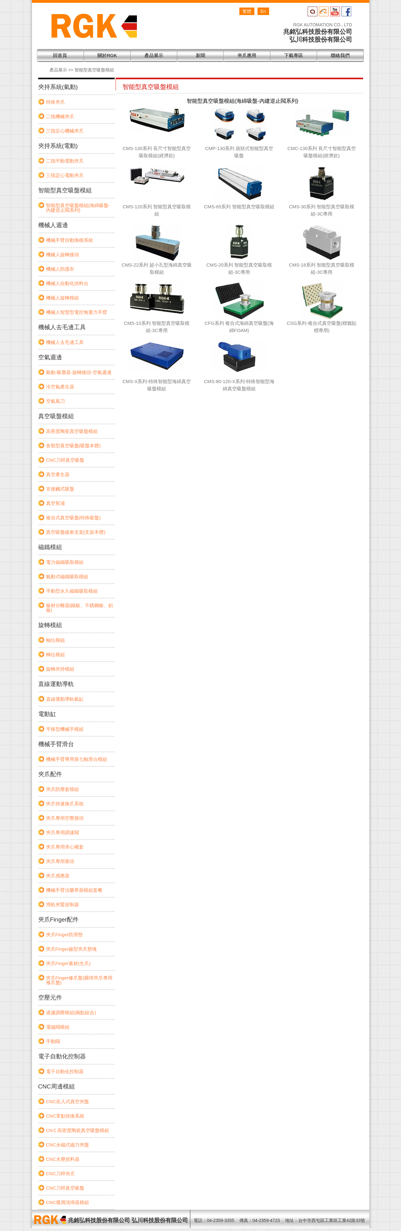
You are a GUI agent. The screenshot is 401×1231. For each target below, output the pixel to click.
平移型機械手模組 (65, 729)
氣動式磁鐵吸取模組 (67, 576)
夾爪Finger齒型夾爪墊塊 (71, 949)
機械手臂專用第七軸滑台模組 (76, 759)
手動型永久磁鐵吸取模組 (72, 591)
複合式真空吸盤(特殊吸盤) (73, 517)
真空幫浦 (55, 503)
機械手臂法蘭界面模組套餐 (74, 890)
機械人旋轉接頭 (62, 254)
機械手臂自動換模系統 (69, 240)
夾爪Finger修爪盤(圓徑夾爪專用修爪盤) (79, 980)
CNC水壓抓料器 (63, 1159)
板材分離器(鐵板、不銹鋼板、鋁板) (79, 608)
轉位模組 (55, 654)
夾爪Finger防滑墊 (64, 934)
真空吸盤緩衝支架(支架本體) (76, 532)
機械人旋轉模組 (62, 297)
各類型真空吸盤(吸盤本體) (73, 445)
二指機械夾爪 (60, 116)
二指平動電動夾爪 (65, 161)
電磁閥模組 (58, 1027)
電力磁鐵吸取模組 (65, 562)
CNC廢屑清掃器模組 (67, 1202)
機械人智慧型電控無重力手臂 (76, 312)
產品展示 (58, 69)
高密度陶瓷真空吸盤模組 (72, 431)
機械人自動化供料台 (67, 283)
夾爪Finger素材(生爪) (68, 963)
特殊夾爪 (55, 102)
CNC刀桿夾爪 (60, 1173)
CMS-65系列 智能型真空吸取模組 (239, 206)
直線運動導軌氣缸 (65, 699)
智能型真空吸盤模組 (94, 69)
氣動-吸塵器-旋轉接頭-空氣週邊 (79, 372)
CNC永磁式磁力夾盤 (67, 1144)
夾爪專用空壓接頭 (65, 818)
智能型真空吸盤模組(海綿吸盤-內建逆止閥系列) (78, 208)
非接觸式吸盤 (60, 488)
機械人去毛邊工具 (65, 342)
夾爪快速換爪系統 (65, 803)
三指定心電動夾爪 (65, 175)
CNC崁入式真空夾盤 (67, 1101)
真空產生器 (58, 474)
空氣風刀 (55, 401)
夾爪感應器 (58, 875)
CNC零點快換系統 (65, 1116)
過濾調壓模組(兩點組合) (71, 1012)
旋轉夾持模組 (60, 669)
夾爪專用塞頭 (60, 861)
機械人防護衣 (60, 269)
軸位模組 (55, 640)
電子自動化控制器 (65, 1071)
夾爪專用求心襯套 (65, 846)
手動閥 (53, 1041)
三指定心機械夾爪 (65, 130)
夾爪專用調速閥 (62, 832)
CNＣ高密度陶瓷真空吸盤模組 (77, 1130)
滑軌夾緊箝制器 (62, 904)
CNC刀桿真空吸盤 (65, 460)
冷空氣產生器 (60, 386)
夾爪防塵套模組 (62, 789)
